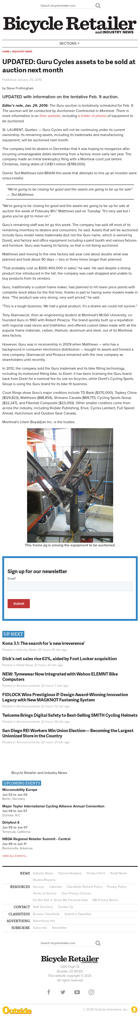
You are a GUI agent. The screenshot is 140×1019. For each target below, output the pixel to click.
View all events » (14, 856)
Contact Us (65, 907)
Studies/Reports (44, 880)
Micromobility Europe (19, 789)
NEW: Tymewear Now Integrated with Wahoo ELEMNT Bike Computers (60, 676)
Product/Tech (96, 873)
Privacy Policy (116, 887)
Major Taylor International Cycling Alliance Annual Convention (53, 806)
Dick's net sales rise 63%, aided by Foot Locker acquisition (59, 658)
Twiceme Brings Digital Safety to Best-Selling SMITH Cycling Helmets (70, 715)
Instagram (91, 992)
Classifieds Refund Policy (84, 887)
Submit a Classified (77, 914)
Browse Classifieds (46, 914)
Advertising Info (44, 921)
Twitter (63, 992)
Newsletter (59, 928)
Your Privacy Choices (76, 893)
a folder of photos (92, 116)
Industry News (22, 51)
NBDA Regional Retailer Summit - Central (36, 839)
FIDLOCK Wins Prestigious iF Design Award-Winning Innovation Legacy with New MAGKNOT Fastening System (65, 697)
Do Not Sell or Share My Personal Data (60, 900)
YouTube (77, 992)
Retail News (25, 665)
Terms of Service (44, 893)
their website (49, 116)
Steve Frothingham (20, 88)
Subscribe (40, 928)
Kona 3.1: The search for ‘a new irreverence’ (43, 643)
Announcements (28, 686)
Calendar (55, 887)
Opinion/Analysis (70, 873)
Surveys (38, 887)
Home (5, 51)
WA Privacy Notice (105, 900)
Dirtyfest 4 (11, 822)
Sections (70, 43)
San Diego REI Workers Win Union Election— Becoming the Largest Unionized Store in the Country (68, 733)
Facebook (48, 992)
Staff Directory (43, 907)
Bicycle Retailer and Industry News (39, 773)
